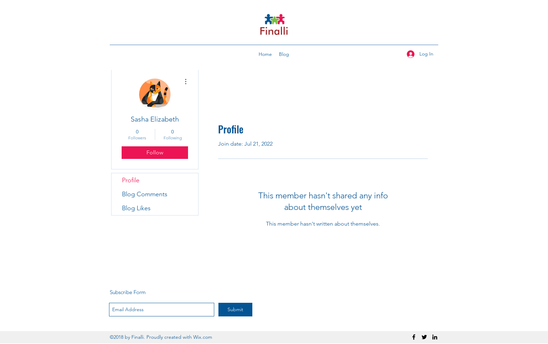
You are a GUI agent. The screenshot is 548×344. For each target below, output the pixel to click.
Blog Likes (136, 208)
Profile (130, 180)
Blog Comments (144, 194)
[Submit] (235, 309)
